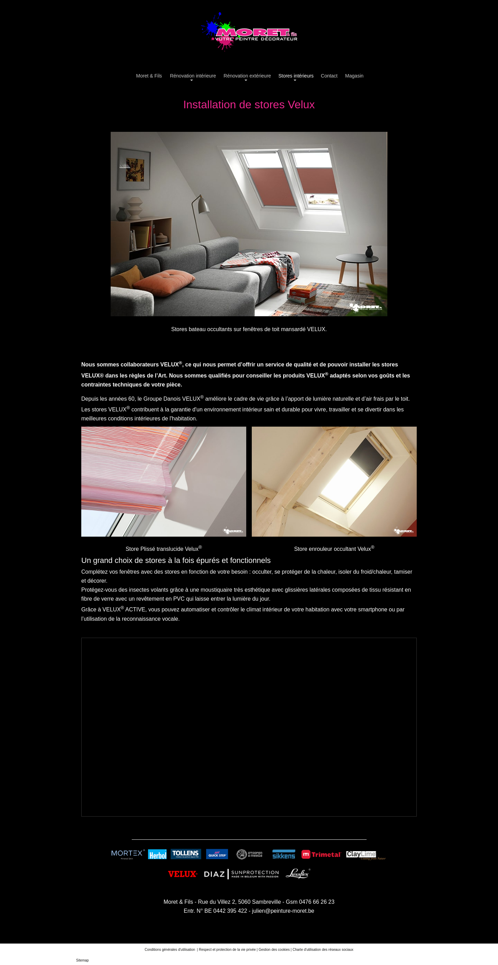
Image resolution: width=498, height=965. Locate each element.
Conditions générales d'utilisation (170, 950)
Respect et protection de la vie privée (227, 950)
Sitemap (82, 960)
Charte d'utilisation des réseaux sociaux (323, 950)
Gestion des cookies (274, 950)
